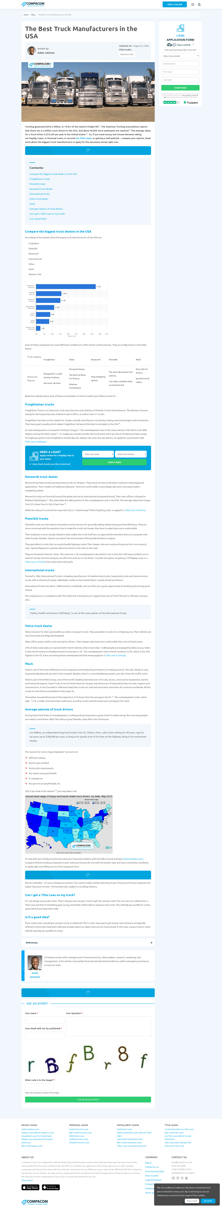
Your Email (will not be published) (43, 1028)
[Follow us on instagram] (173, 1178)
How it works (151, 1175)
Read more (192, 1201)
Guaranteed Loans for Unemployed (36, 1136)
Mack (32, 203)
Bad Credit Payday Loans (32, 1146)
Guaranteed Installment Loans (130, 1139)
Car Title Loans (84, 138)
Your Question (74, 1013)
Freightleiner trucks (39, 178)
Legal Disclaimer (153, 1179)
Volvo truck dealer (38, 198)
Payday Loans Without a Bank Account (37, 1132)
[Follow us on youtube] (186, 1178)
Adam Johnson (46, 52)
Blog (33, 14)
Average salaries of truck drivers (46, 208)
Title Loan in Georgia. (116, 655)
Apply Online (174, 4)
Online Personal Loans (78, 1129)
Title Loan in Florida (35, 561)
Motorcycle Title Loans (174, 1146)
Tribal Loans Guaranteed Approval (131, 1146)
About (148, 1162)
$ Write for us (152, 1166)
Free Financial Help (154, 1171)
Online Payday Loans (133, 858)
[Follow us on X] (182, 1178)
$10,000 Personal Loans (79, 1142)
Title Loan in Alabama (35, 441)
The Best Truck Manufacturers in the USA (54, 14)
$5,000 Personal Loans (78, 1139)
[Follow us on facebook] (178, 1178)
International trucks (39, 193)
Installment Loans (124, 1129)
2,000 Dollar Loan (76, 1136)
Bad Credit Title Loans (174, 1132)
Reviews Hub (127, 54)
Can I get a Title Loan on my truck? (47, 213)
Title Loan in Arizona (135, 510)
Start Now (180, 87)
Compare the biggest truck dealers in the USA (53, 173)
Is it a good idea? (38, 218)
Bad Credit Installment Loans (129, 1142)
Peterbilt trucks (37, 183)
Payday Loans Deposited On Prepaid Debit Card (37, 1141)
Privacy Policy (187, 95)
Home (26, 14)
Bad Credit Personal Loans (80, 1132)
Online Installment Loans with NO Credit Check (134, 1134)
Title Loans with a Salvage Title (178, 1142)
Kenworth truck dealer (41, 188)
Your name (31, 1013)
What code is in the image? (40, 1080)
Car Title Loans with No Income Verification (178, 1137)
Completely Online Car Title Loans (179, 1129)
